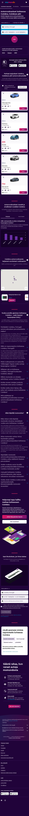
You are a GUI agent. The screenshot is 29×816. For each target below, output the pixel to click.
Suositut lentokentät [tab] (9, 638)
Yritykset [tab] (7, 216)
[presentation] (22, 65)
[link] (12, 300)
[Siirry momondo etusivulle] (10, 2)
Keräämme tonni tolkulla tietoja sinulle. (15, 728)
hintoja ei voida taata (13, 720)
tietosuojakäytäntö (5, 616)
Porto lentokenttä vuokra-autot (10, 651)
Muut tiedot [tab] (21, 216)
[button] (2, 2)
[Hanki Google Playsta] (13, 66)
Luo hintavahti (11, 699)
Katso (23, 108)
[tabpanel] (14, 234)
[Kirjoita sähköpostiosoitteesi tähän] (15, 601)
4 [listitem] (3, 127)
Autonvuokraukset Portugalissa (17, 736)
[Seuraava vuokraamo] (26, 288)
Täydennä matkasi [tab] (8, 642)
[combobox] (5, 22)
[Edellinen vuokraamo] (3, 288)
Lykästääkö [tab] (18, 642)
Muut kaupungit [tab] (20, 638)
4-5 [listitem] (9, 106)
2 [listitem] (3, 106)
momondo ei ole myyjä (15, 725)
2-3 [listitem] (9, 148)
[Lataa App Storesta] (22, 66)
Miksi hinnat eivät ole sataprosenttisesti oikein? (15, 730)
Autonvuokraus (6, 736)
